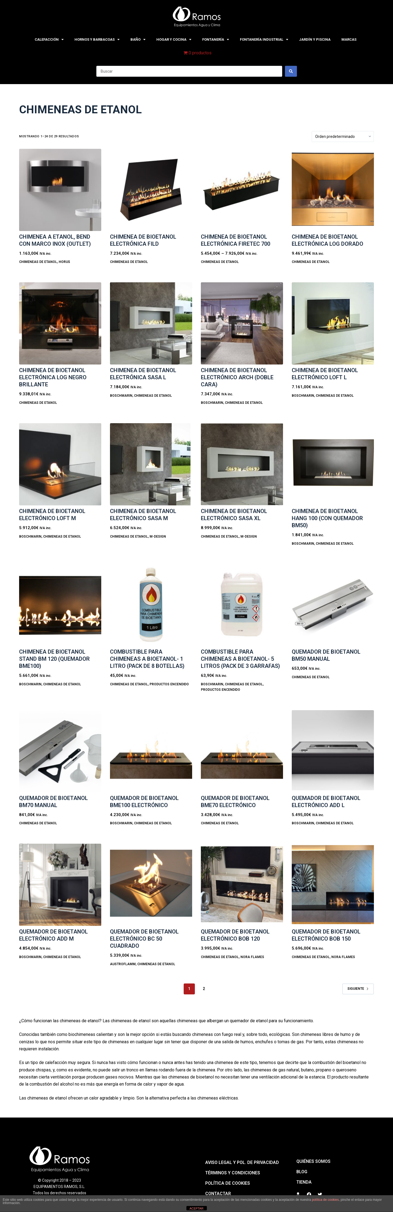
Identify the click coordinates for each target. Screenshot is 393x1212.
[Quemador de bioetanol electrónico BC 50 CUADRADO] (151, 885)
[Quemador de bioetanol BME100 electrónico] (151, 751)
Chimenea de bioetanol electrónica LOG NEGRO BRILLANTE (53, 377)
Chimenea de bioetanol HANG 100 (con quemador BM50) (327, 518)
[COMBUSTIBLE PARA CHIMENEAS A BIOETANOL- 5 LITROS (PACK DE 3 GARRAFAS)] (242, 605)
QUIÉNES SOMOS (313, 1161)
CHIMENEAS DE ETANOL (38, 262)
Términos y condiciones (232, 1172)
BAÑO (137, 39)
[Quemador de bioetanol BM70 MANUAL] (60, 751)
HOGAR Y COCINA (173, 39)
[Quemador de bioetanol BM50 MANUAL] (333, 605)
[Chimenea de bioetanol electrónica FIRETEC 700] (242, 190)
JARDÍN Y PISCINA (315, 39)
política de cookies (325, 1200)
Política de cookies (227, 1183)
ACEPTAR (196, 1208)
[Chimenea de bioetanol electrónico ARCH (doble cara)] (242, 323)
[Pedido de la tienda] (343, 136)
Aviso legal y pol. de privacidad (242, 1162)
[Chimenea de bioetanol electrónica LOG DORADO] (333, 190)
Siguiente (358, 989)
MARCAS (348, 39)
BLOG (301, 1171)
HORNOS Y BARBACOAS (97, 39)
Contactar (218, 1193)
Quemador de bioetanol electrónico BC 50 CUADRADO (144, 938)
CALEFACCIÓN (49, 39)
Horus (64, 262)
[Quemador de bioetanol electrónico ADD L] (333, 751)
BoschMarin (121, 396)
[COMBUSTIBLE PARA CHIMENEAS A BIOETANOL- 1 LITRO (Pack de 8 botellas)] (151, 605)
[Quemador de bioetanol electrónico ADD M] (60, 885)
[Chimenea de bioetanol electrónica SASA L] (151, 323)
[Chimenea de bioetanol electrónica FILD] (151, 190)
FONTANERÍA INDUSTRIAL (264, 39)
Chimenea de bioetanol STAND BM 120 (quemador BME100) (54, 658)
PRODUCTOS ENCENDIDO (169, 684)
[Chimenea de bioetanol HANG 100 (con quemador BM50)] (333, 464)
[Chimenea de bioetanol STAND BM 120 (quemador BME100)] (60, 605)
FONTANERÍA (215, 39)
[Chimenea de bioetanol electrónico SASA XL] (242, 464)
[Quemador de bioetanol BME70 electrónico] (242, 751)
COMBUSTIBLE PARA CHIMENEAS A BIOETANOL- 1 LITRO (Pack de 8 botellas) (147, 658)
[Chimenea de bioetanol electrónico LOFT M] (60, 464)
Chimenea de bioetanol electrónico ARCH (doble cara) (237, 377)
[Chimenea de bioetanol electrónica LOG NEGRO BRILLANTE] (60, 323)
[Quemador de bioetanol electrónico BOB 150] (333, 885)
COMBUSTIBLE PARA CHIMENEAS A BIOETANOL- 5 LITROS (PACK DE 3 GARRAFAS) (240, 658)
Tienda (304, 1182)
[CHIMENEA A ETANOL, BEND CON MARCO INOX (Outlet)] (60, 190)
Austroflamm (123, 964)
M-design (158, 536)
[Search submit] (291, 71)
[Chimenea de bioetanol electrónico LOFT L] (333, 323)
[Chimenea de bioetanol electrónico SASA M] (151, 464)
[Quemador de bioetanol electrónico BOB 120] (242, 885)
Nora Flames (252, 957)
